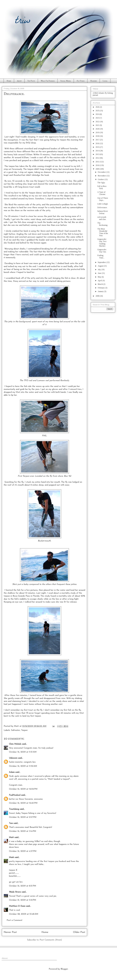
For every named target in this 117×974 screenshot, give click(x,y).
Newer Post (10, 932)
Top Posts (31, 81)
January (101, 291)
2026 (98, 107)
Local (105, 81)
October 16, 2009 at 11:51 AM (23, 752)
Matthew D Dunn (17, 906)
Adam (12, 772)
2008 (98, 296)
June (100, 273)
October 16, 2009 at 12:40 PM (23, 803)
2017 (98, 140)
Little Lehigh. (102, 204)
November (102, 176)
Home (9, 81)
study (47, 596)
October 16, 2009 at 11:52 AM (23, 766)
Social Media (65, 81)
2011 (98, 162)
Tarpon (24, 730)
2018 (98, 136)
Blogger (64, 969)
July (99, 270)
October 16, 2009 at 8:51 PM (22, 886)
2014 (98, 151)
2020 (98, 129)
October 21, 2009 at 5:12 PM (22, 900)
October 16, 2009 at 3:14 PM (22, 831)
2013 (98, 154)
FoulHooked (14, 795)
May (100, 277)
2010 (98, 165)
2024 (98, 114)
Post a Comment (14, 920)
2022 (98, 122)
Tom (11, 823)
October (101, 179)
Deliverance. (102, 207)
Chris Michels (15, 744)
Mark (11, 857)
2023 (98, 118)
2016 (98, 143)
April (100, 281)
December (102, 172)
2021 (98, 125)
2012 (98, 158)
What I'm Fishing (48, 81)
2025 (98, 111)
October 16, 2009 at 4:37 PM (22, 851)
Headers (93, 81)
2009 (98, 169)
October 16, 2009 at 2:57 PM (22, 817)
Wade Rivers (15, 892)
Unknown (13, 758)
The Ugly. (101, 183)
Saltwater (15, 730)
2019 (98, 132)
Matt (11, 837)
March (100, 284)
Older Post (79, 932)
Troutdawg (14, 809)
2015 (98, 147)
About (19, 81)
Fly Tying (80, 81)
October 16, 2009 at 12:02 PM (23, 789)
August (101, 266)
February (101, 288)
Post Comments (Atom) (51, 940)
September (102, 262)
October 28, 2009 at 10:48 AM (23, 914)
